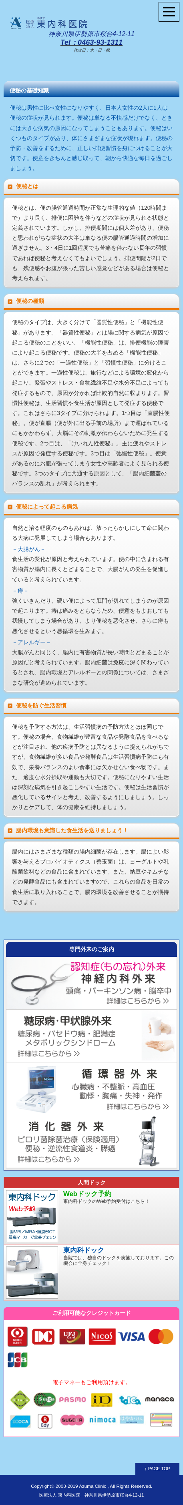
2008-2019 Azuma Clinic (81, 1486)
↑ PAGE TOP (157, 1468)
